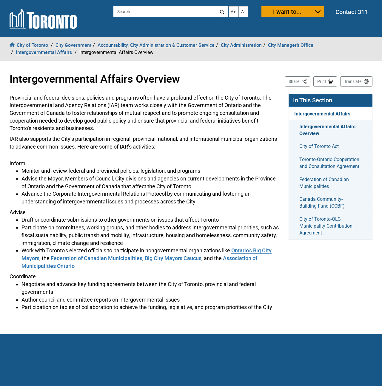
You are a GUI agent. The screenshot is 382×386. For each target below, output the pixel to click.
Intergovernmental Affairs (322, 113)
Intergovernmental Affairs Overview (327, 130)
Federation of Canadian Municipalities (96, 258)
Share (299, 81)
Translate (352, 81)
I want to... (287, 11)
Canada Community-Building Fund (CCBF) (322, 202)
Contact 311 (351, 12)
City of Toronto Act (319, 146)
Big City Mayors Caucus (173, 258)
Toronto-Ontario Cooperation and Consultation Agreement (329, 163)
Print (321, 81)
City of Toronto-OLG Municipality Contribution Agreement (325, 226)
